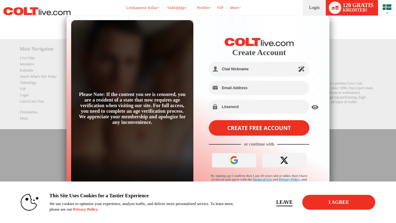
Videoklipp (176, 7)
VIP (220, 7)
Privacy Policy (289, 179)
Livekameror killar (141, 7)
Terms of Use (262, 179)
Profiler (203, 7)
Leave (284, 202)
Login (314, 7)
